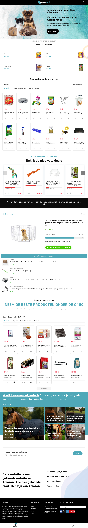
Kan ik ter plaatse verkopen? (58, 476)
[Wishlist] (44, 526)
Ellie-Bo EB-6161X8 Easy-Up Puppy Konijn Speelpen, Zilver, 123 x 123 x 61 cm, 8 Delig (53, 183)
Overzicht (33, 508)
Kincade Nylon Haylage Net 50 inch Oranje (33, 182)
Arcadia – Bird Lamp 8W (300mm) (20, 271)
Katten (12, 259)
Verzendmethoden (54, 481)
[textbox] (73, 507)
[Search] (83, 2)
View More (6, 56)
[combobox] (73, 507)
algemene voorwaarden (51, 508)
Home (32, 506)
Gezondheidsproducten (16, 268)
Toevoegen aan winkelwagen (58, 247)
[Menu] (4, 2)
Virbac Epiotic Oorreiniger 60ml (22, 143)
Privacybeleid (48, 506)
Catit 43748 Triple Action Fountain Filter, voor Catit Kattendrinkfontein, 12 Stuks (34, 262)
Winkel (32, 511)
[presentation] (5, 173)
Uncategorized (14, 277)
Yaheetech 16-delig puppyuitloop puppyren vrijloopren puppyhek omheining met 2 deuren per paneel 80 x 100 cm (64, 222)
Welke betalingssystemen (57, 472)
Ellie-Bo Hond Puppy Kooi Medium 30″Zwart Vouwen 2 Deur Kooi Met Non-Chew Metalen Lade (38, 280)
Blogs (32, 513)
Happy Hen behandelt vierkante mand (9, 113)
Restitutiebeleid (53, 486)
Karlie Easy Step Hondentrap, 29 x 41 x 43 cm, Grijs (60, 347)
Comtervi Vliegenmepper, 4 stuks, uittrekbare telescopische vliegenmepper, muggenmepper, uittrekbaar (41, 289)
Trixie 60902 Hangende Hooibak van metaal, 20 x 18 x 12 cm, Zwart (65, 114)
